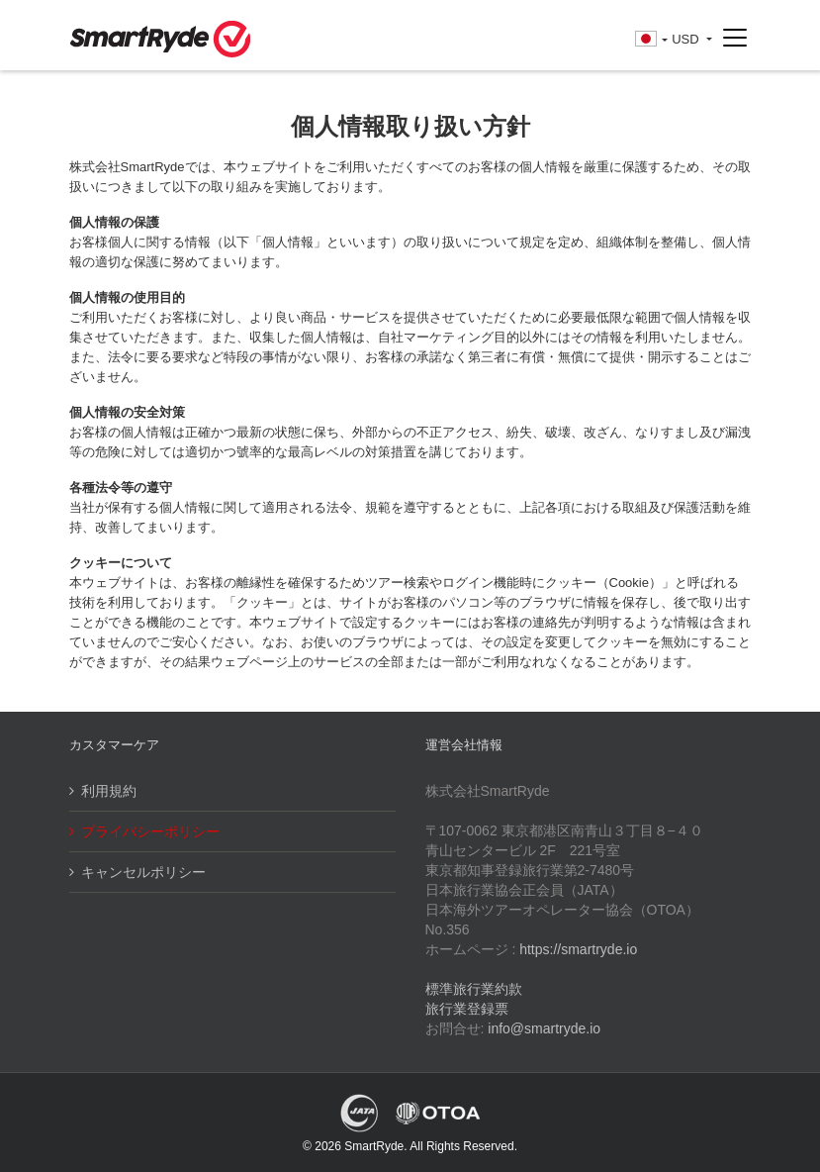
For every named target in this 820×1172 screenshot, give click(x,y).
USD (687, 39)
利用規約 (109, 791)
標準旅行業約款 (473, 989)
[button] (650, 40)
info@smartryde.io (544, 1028)
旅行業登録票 (466, 1009)
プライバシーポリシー (150, 831)
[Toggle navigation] (735, 39)
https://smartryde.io (578, 949)
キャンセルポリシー (143, 872)
